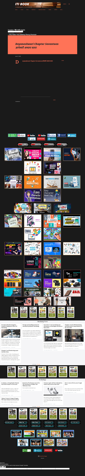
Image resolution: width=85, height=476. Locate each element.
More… (61, 9)
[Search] (64, 4)
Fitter (27, 9)
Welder (50, 9)
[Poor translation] (4, 467)
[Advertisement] (42, 20)
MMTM (55, 9)
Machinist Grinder (42, 9)
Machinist (33, 9)
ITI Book (22, 4)
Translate (18, 33)
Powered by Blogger (42, 456)
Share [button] (62, 60)
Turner (22, 9)
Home (16, 9)
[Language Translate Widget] (15, 31)
